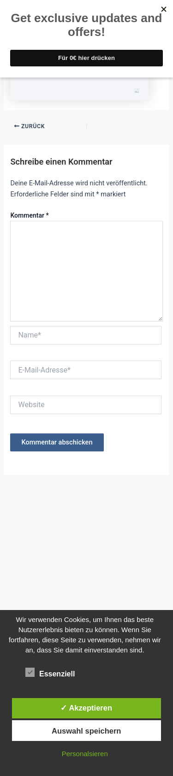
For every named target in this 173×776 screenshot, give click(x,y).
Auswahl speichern (86, 731)
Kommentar (29, 215)
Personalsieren (85, 754)
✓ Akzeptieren (86, 708)
